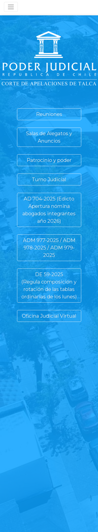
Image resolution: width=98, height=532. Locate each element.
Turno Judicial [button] (49, 179)
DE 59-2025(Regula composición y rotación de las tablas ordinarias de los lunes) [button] (49, 285)
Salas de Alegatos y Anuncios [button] (49, 137)
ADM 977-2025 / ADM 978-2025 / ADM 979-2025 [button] (49, 247)
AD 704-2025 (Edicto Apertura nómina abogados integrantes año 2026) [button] (49, 210)
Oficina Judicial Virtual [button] (49, 316)
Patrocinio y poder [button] (49, 160)
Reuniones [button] (49, 114)
